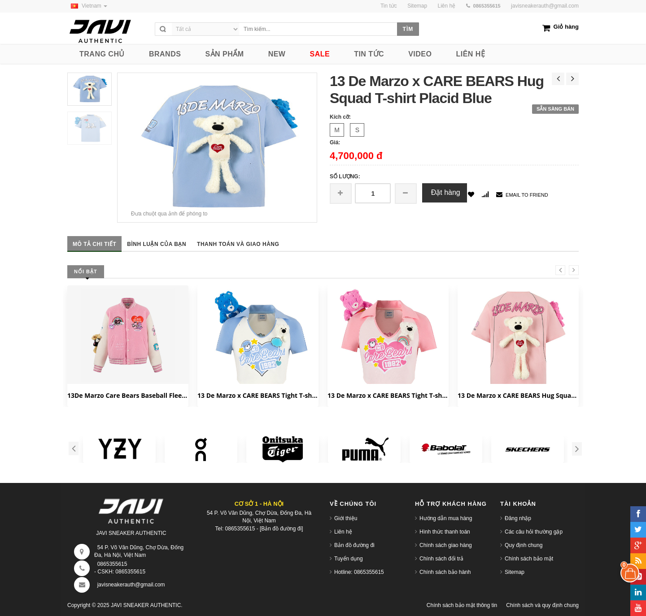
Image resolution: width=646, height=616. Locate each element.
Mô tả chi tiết (94, 244)
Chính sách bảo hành (445, 572)
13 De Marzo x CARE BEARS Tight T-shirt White (258, 395)
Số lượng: (345, 176)
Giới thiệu (345, 518)
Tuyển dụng (348, 559)
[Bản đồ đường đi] (281, 529)
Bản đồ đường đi (354, 545)
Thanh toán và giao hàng (238, 244)
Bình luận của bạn (156, 244)
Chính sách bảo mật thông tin (462, 605)
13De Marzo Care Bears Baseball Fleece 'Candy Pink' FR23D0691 (127, 395)
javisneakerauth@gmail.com (545, 6)
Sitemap (514, 572)
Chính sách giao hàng (445, 545)
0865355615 (112, 564)
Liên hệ (343, 532)
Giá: (335, 142)
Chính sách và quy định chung (542, 605)
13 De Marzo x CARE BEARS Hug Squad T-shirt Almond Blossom (518, 395)
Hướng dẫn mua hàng (445, 518)
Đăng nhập (518, 518)
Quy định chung (523, 545)
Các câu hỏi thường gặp (534, 532)
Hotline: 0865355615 (359, 572)
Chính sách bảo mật (529, 559)
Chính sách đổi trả (441, 559)
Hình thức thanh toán (444, 532)
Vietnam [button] (87, 6)
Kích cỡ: (340, 117)
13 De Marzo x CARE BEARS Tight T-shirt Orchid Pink (388, 395)
